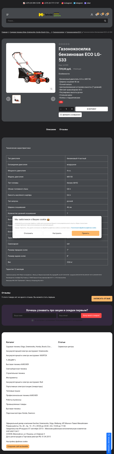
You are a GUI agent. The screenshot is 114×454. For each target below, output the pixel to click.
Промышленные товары (16, 404)
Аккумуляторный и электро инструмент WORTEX (26, 355)
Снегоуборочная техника (16, 369)
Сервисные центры (66, 347)
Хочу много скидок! (91, 315)
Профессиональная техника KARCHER (22, 395)
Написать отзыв (102, 299)
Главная (5, 32)
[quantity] (66, 109)
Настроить (57, 233)
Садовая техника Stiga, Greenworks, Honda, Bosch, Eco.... (30, 32)
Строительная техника (16, 373)
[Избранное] (101, 14)
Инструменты (12, 378)
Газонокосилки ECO (73, 32)
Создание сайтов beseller (17, 446)
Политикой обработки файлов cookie (83, 227)
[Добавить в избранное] (70, 114)
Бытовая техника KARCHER (17, 364)
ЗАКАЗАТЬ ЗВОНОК (111, 445)
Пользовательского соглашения (68, 320)
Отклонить (28, 233)
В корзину (91, 109)
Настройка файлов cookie (16, 441)
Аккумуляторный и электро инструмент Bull (24, 382)
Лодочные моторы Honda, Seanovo (20, 413)
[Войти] (92, 14)
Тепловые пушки (13, 391)
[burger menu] (7, 14)
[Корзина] (106, 14)
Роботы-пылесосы (14, 400)
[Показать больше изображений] (51, 89)
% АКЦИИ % (11, 360)
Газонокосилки (58, 32)
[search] (105, 21)
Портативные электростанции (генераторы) (24, 386)
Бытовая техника (13, 409)
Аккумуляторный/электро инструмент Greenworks (27, 351)
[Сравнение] (96, 14)
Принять (85, 233)
